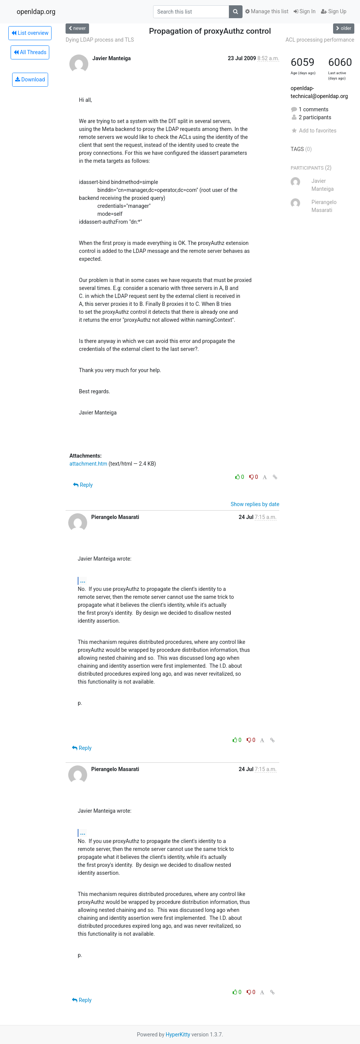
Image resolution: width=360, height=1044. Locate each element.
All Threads (30, 52)
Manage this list (266, 11)
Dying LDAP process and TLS (100, 40)
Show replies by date (255, 504)
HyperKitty (178, 1035)
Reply (82, 485)
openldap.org (36, 12)
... (82, 580)
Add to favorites (314, 131)
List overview (30, 33)
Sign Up (333, 11)
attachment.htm (88, 464)
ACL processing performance (320, 40)
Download (30, 79)
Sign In (305, 11)
